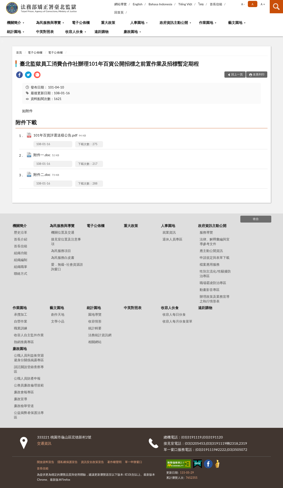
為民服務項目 (61, 251)
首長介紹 (20, 239)
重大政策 (108, 22)
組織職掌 (20, 267)
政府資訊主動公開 (174, 22)
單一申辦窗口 (133, 462)
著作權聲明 (114, 462)
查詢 (276, 6)
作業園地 (206, 22)
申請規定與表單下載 (214, 257)
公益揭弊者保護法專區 (29, 415)
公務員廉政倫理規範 (29, 385)
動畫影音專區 (210, 290)
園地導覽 (94, 314)
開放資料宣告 (45, 462)
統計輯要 (94, 328)
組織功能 (20, 253)
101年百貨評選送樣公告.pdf (59, 135)
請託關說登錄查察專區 (29, 369)
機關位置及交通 (62, 232)
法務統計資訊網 (99, 335)
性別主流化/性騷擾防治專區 (215, 273)
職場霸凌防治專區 (213, 283)
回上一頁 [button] (237, 74)
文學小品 (57, 321)
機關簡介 (14, 22)
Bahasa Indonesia (160, 4)
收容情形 (94, 321)
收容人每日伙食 (174, 314)
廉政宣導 (20, 399)
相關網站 (94, 342)
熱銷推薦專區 (24, 342)
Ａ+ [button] (262, 4)
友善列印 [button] (258, 74)
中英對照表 (45, 31)
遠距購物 (101, 31)
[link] (19, 75)
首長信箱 (216, 4)
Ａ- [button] (243, 4)
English (138, 4)
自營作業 (20, 321)
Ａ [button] (252, 4)
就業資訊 (169, 232)
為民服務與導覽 (48, 22)
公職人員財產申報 (27, 378)
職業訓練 (20, 328)
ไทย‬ (201, 4)
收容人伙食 (74, 31)
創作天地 (57, 314)
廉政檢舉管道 (24, 406)
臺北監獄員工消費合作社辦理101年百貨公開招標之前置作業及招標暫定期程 (109, 63)
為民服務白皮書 (62, 257)
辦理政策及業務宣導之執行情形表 (214, 298)
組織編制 (20, 260)
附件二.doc (46, 174)
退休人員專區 (172, 239)
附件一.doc (46, 155)
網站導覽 (120, 4)
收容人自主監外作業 (29, 335)
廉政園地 (131, 31)
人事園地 (137, 22)
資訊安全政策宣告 (92, 462)
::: (3, 3)
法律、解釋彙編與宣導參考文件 (214, 241)
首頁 (19, 52)
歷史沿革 (20, 232)
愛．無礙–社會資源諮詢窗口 (67, 266)
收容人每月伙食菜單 (177, 321)
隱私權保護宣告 (67, 462)
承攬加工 (20, 314)
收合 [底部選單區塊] (256, 219)
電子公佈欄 (81, 22)
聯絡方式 (20, 273)
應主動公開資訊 (211, 251)
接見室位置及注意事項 (66, 241)
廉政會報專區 (24, 392)
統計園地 (14, 31)
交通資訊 (44, 443)
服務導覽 (206, 232)
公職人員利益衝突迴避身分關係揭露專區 (29, 357)
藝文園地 (235, 22)
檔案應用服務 (210, 264)
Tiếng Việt (185, 4)
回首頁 (119, 12)
